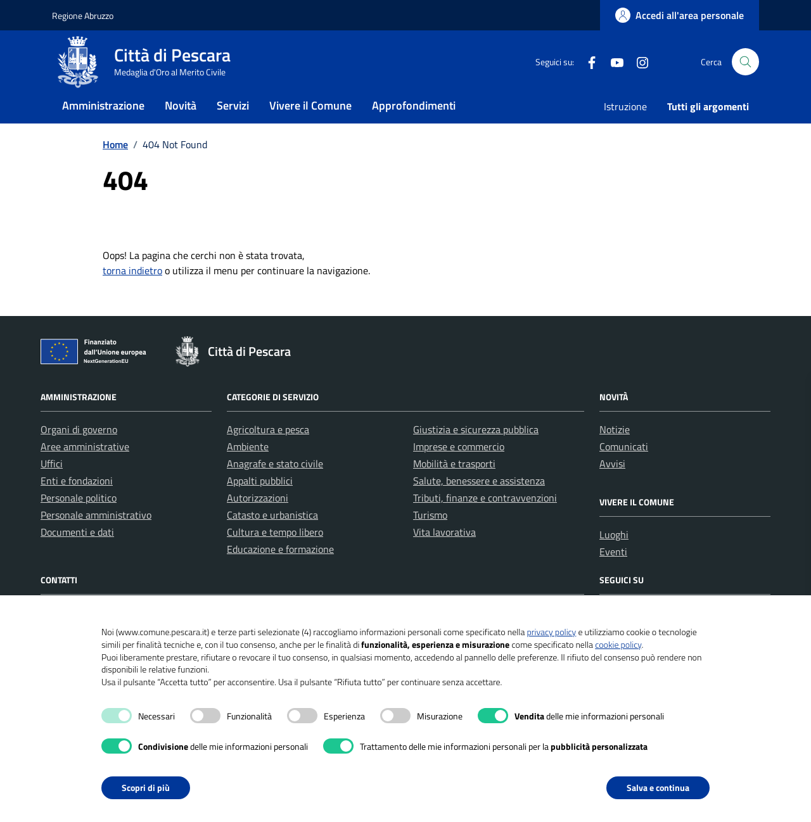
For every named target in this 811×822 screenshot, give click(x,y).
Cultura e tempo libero (275, 557)
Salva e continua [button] (658, 787)
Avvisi (612, 488)
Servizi (233, 122)
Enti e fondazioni (77, 506)
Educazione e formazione (280, 574)
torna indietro (132, 295)
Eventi (613, 577)
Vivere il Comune (310, 122)
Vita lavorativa (444, 557)
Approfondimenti (414, 122)
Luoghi (614, 559)
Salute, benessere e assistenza (479, 506)
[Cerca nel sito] (745, 70)
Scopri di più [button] (146, 787)
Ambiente (248, 471)
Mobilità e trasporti (454, 488)
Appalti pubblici (260, 506)
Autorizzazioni (257, 523)
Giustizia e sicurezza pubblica (476, 454)
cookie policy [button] (618, 644)
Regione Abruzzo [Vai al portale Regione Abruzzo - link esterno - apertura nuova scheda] (82, 15)
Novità (180, 122)
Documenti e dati (77, 557)
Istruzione (625, 123)
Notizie (614, 454)
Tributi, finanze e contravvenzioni (485, 523)
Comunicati (623, 471)
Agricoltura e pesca (268, 454)
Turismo (430, 540)
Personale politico (79, 523)
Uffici (52, 488)
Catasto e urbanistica (272, 540)
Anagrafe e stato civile (275, 488)
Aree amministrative (85, 471)
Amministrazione (103, 122)
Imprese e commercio (458, 471)
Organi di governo (79, 454)
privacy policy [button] (551, 631)
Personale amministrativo (96, 540)
